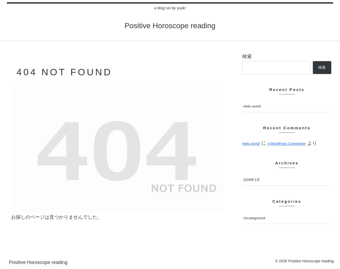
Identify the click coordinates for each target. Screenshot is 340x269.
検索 (247, 56)
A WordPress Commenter (286, 144)
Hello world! (252, 106)
